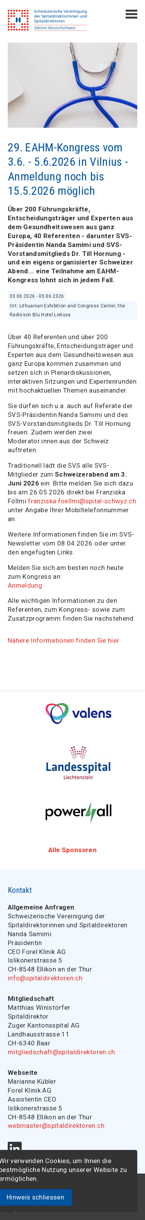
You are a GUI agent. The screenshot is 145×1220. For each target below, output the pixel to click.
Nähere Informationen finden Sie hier (63, 640)
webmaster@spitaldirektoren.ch (56, 1125)
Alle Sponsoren (72, 850)
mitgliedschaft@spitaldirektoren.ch (61, 1052)
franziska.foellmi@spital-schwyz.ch (82, 501)
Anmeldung (25, 585)
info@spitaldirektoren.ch (45, 978)
